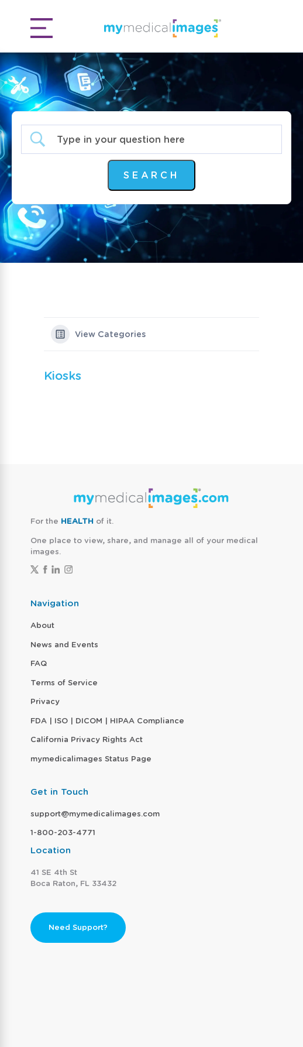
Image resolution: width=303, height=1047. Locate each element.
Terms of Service (64, 682)
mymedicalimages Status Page (91, 758)
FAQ (38, 663)
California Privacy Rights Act (86, 739)
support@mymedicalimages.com (95, 813)
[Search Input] (162, 139)
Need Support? (78, 927)
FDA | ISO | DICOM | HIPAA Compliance (107, 720)
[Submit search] (151, 175)
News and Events (64, 644)
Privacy (45, 701)
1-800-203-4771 (62, 832)
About (42, 625)
